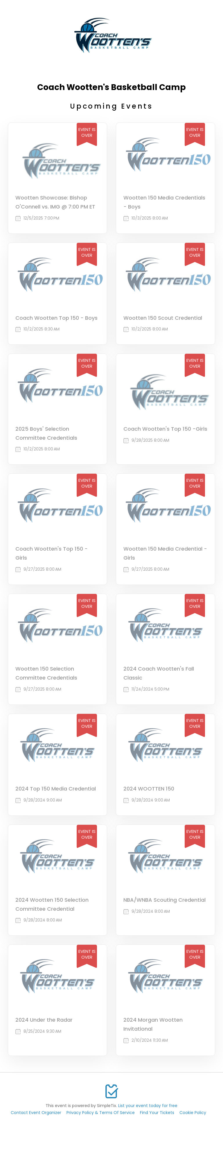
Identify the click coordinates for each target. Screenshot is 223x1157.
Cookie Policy (192, 1112)
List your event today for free (147, 1106)
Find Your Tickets (157, 1112)
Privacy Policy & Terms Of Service (100, 1112)
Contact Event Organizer (36, 1112)
